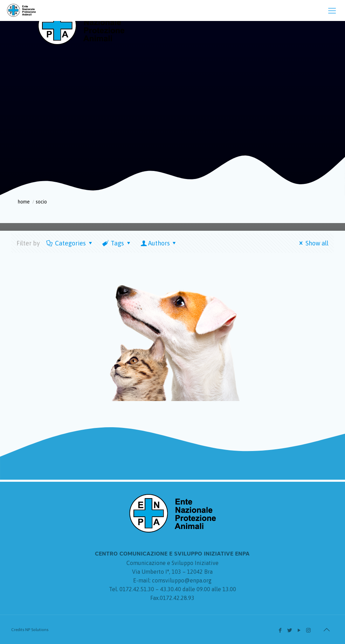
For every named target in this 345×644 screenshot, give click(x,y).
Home (24, 202)
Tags (117, 243)
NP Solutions (36, 629)
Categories (70, 243)
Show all (313, 243)
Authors (159, 243)
